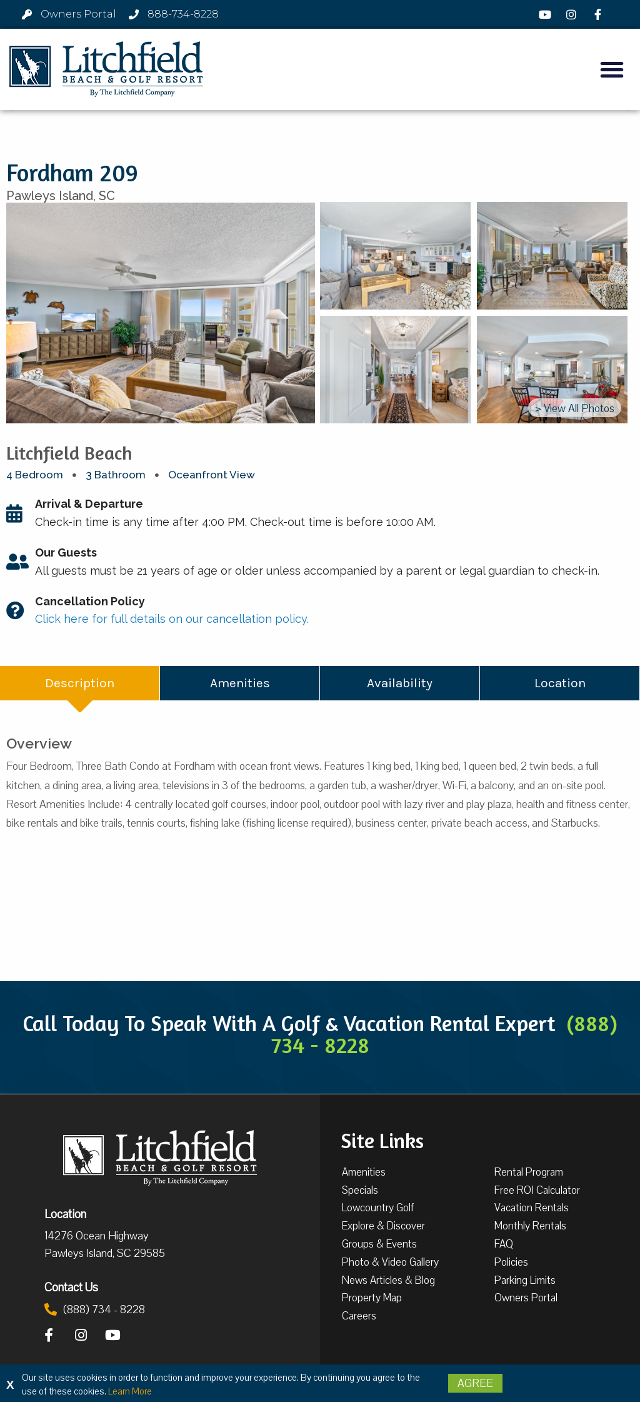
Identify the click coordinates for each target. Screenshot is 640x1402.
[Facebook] (599, 14)
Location (65, 1214)
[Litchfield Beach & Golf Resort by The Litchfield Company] (106, 69)
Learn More (130, 1391)
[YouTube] (546, 14)
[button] (612, 69)
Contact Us (71, 1287)
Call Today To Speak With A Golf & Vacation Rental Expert (320, 1034)
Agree (475, 1383)
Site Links (382, 1139)
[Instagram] (573, 14)
